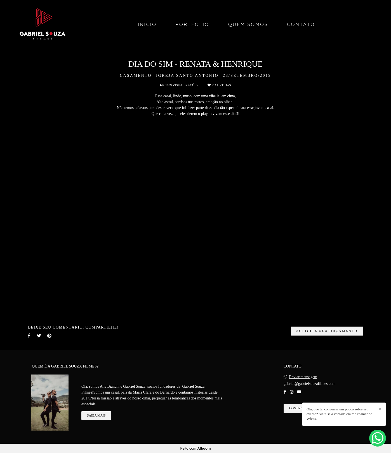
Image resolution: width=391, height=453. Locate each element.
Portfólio (192, 24)
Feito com (195, 448)
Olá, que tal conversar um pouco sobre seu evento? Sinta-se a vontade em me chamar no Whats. (339, 414)
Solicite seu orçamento (327, 331)
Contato (301, 24)
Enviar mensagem (303, 377)
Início (147, 24)
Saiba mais (96, 415)
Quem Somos (248, 24)
